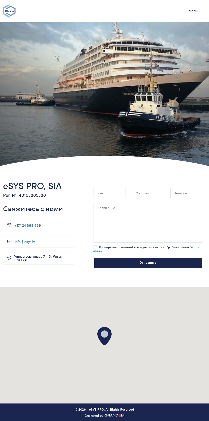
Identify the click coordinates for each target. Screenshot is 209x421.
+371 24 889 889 (27, 225)
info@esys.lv (24, 241)
